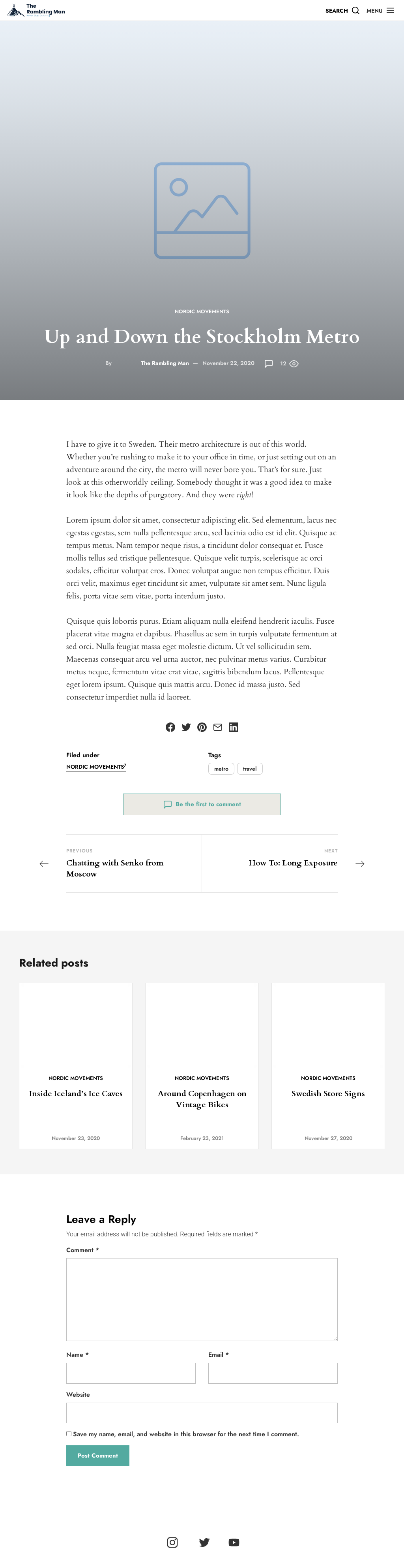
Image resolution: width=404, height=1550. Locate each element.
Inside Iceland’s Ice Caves (76, 1093)
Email (218, 1354)
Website (78, 1394)
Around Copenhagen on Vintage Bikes (202, 1099)
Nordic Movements (202, 311)
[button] (380, 10)
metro (221, 769)
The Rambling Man (165, 363)
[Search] (342, 10)
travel (250, 769)
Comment (82, 1250)
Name (77, 1354)
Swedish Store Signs (328, 1093)
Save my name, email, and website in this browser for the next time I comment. (186, 1434)
